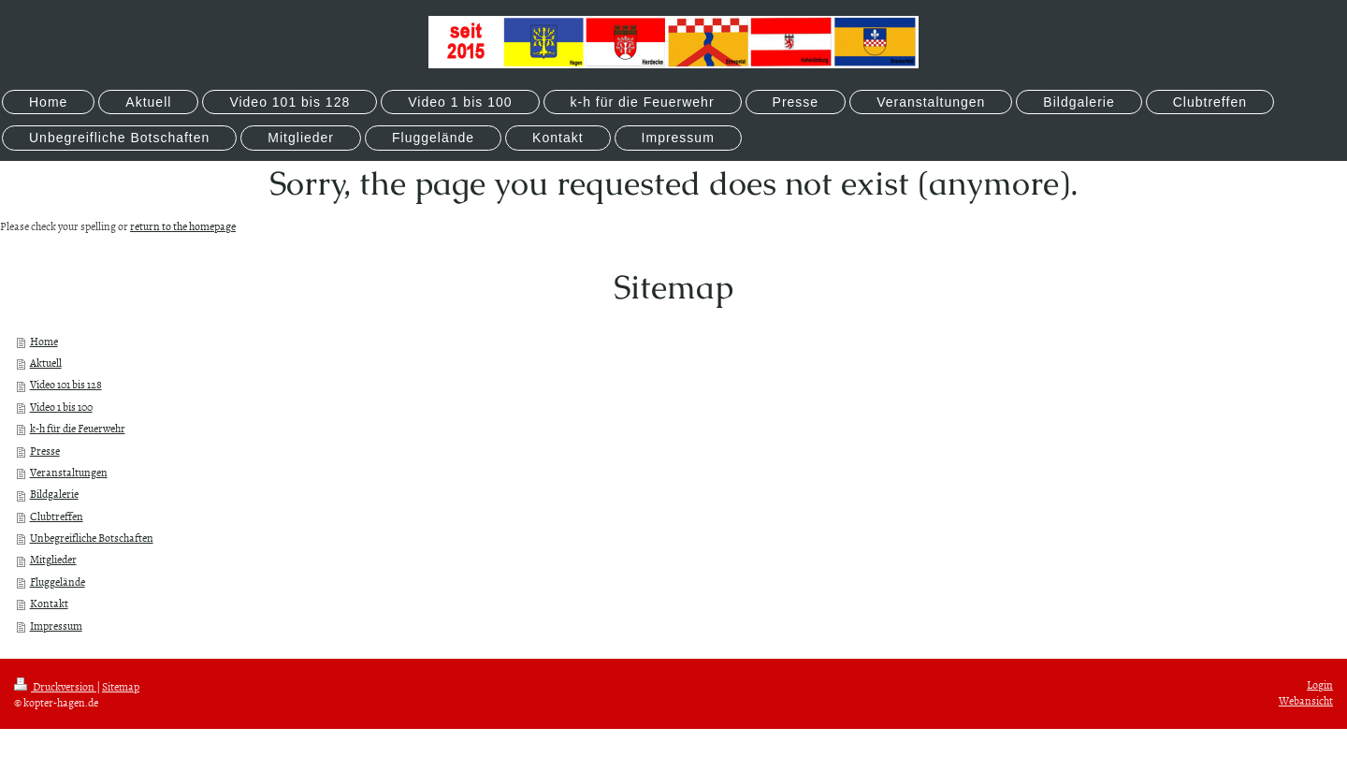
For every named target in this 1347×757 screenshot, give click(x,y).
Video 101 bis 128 (66, 384)
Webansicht (1306, 700)
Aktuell (46, 363)
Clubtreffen (56, 516)
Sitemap (120, 686)
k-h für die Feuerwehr (77, 428)
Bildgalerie (54, 494)
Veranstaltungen (69, 472)
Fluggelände (57, 582)
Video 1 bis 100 (61, 407)
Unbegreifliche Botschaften (91, 538)
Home (44, 341)
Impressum (56, 626)
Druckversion (55, 686)
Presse (45, 451)
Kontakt (49, 603)
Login (1320, 685)
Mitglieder (53, 559)
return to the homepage (183, 226)
